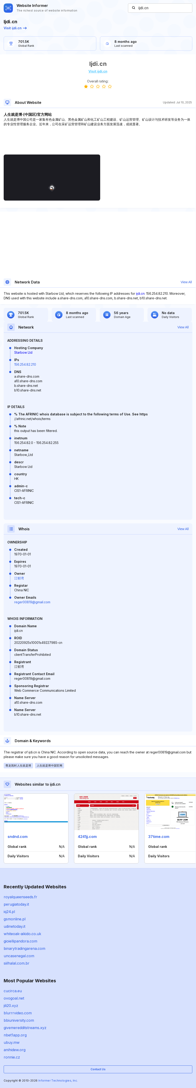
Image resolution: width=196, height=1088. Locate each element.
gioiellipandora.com (20, 941)
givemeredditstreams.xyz (25, 1027)
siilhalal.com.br (16, 963)
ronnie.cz (12, 1057)
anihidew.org (15, 1049)
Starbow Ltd (23, 352)
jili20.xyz (11, 1005)
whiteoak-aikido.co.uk (22, 933)
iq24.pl (9, 911)
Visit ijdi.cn (15, 28)
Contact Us (98, 1069)
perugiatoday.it (16, 904)
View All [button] (186, 282)
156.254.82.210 (25, 364)
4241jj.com (87, 836)
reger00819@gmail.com (32, 602)
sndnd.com (18, 836)
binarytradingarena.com (24, 948)
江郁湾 (19, 578)
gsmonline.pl (15, 919)
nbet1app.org (15, 1035)
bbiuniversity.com (19, 1020)
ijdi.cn (140, 293)
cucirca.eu (13, 991)
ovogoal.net (14, 998)
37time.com (158, 836)
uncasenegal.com (19, 956)
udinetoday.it (14, 926)
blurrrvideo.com (18, 1013)
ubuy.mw (12, 1042)
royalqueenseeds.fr (20, 897)
